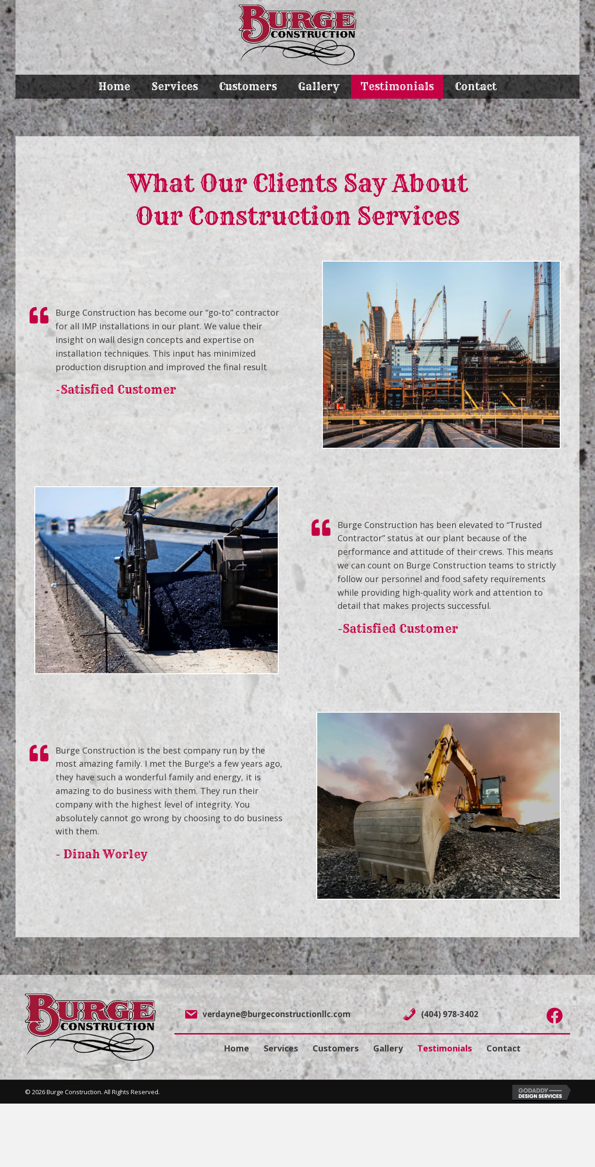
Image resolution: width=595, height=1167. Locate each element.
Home (236, 1048)
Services (281, 1048)
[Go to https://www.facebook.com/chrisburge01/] (554, 1016)
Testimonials (444, 1048)
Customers (336, 1048)
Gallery (388, 1048)
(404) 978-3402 (449, 1014)
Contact (503, 1048)
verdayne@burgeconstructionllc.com (277, 1014)
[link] (114, 87)
